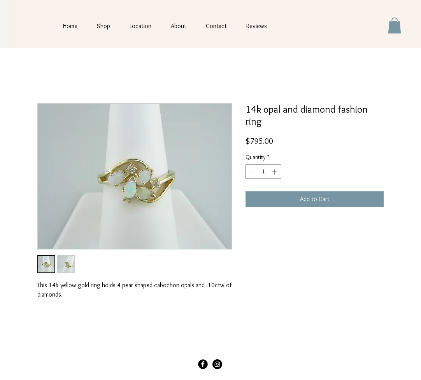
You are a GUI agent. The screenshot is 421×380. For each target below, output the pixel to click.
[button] (394, 26)
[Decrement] (251, 172)
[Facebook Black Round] (203, 364)
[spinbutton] (263, 172)
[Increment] (275, 172)
